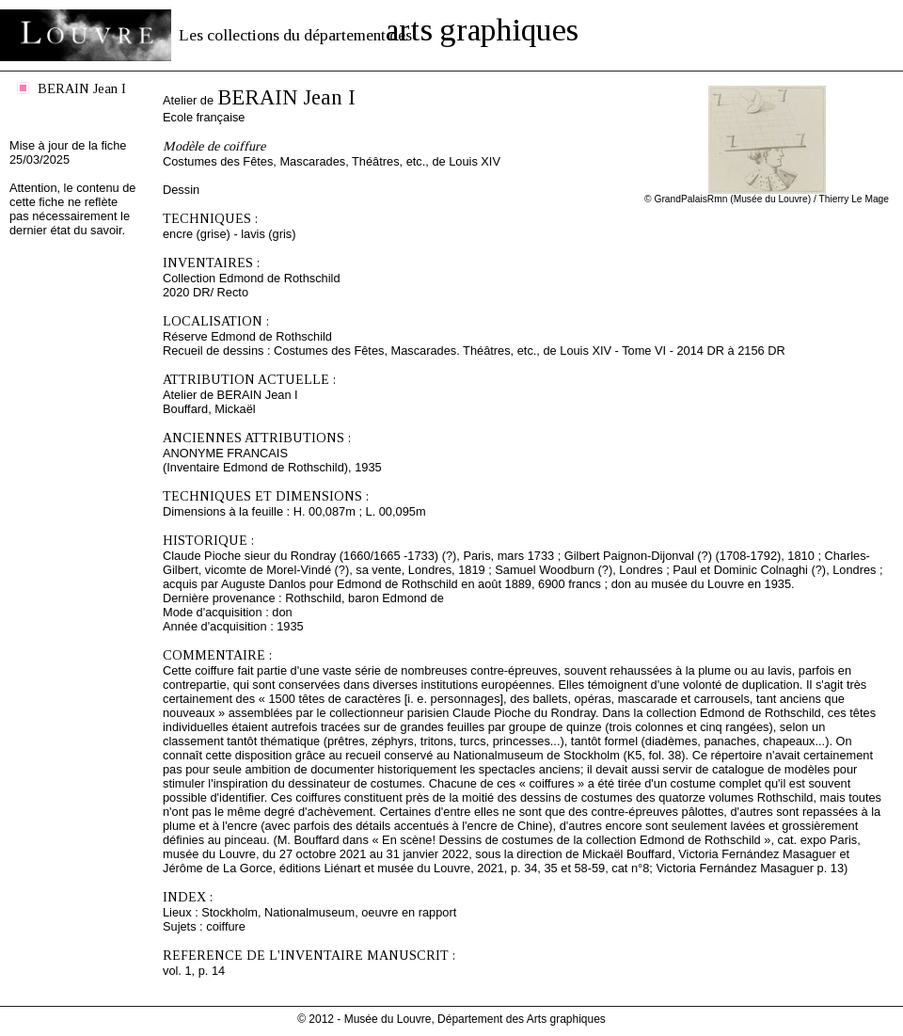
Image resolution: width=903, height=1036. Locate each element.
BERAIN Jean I (82, 88)
